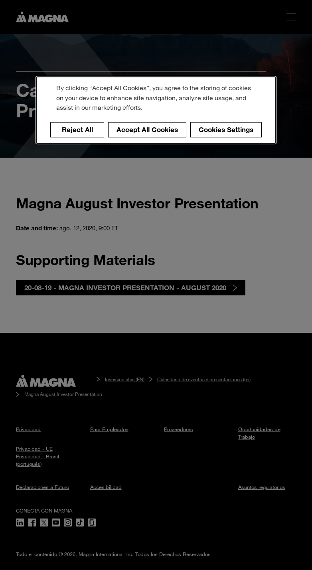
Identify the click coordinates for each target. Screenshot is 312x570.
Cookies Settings (226, 130)
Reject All (77, 130)
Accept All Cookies (147, 130)
